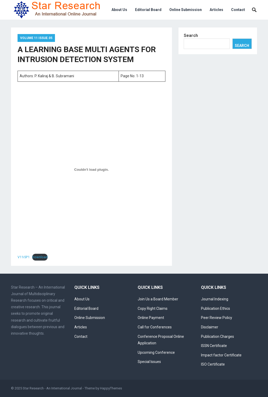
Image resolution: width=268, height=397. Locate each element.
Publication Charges (217, 336)
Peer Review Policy (216, 318)
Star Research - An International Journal (52, 388)
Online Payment (151, 318)
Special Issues (149, 362)
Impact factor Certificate (221, 355)
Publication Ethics (215, 308)
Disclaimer (209, 327)
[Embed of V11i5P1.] (91, 169)
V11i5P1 (24, 257)
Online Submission (185, 10)
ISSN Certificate (214, 346)
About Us (119, 10)
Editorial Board (148, 10)
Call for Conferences (155, 327)
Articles (216, 10)
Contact (238, 10)
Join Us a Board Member (158, 299)
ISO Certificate (213, 364)
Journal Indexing (214, 299)
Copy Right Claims (153, 308)
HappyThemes (111, 388)
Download (40, 257)
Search (191, 35)
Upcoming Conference (156, 352)
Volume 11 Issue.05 (36, 38)
